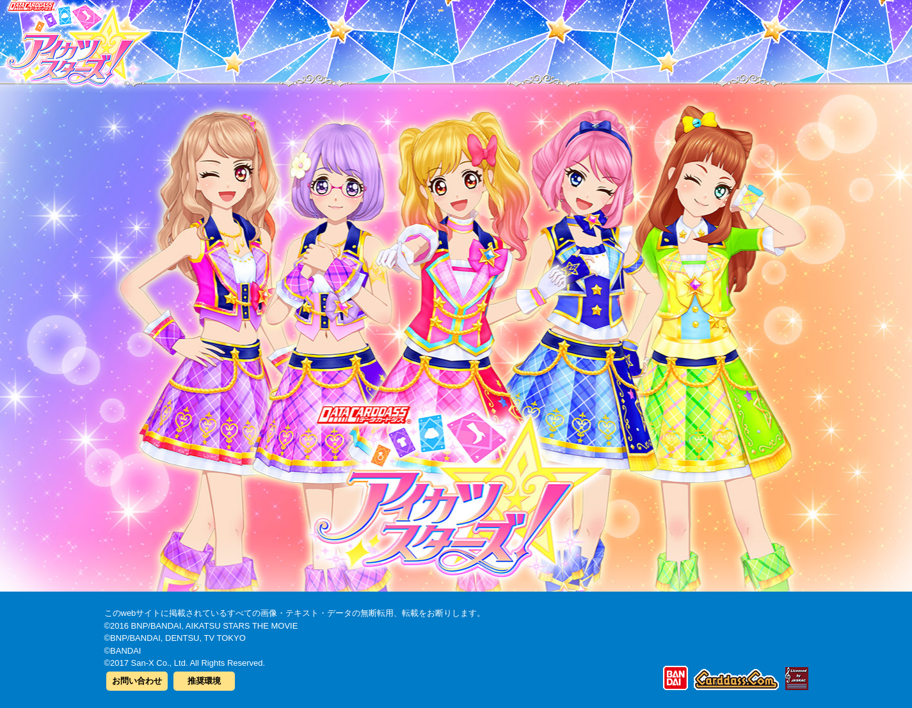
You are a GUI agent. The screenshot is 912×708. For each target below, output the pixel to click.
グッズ (538, 38)
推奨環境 (204, 681)
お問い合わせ (137, 681)
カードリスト (375, 38)
